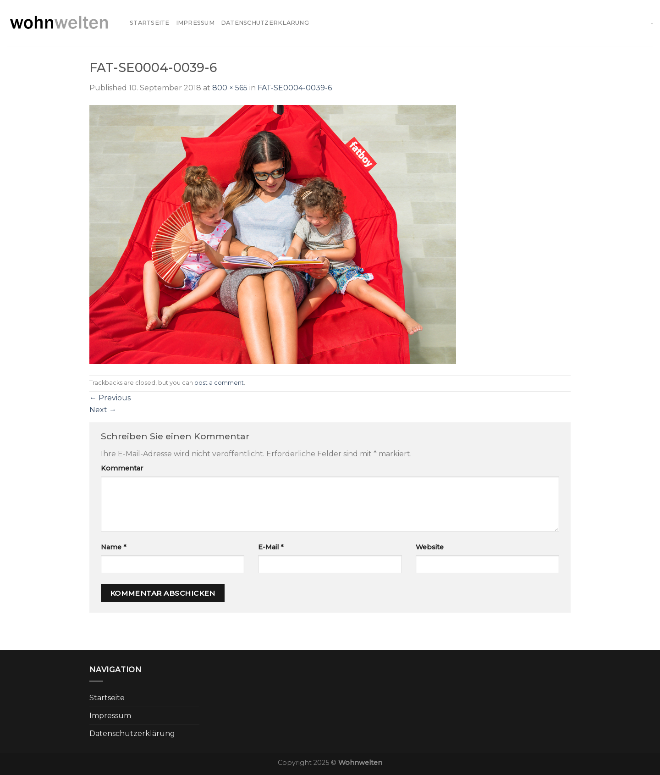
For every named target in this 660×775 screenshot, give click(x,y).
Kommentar (122, 468)
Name (113, 547)
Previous (110, 397)
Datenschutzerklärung (265, 22)
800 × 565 (230, 87)
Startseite (150, 22)
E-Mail (271, 547)
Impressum (195, 22)
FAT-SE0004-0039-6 (295, 87)
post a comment (219, 382)
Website (430, 547)
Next (102, 409)
